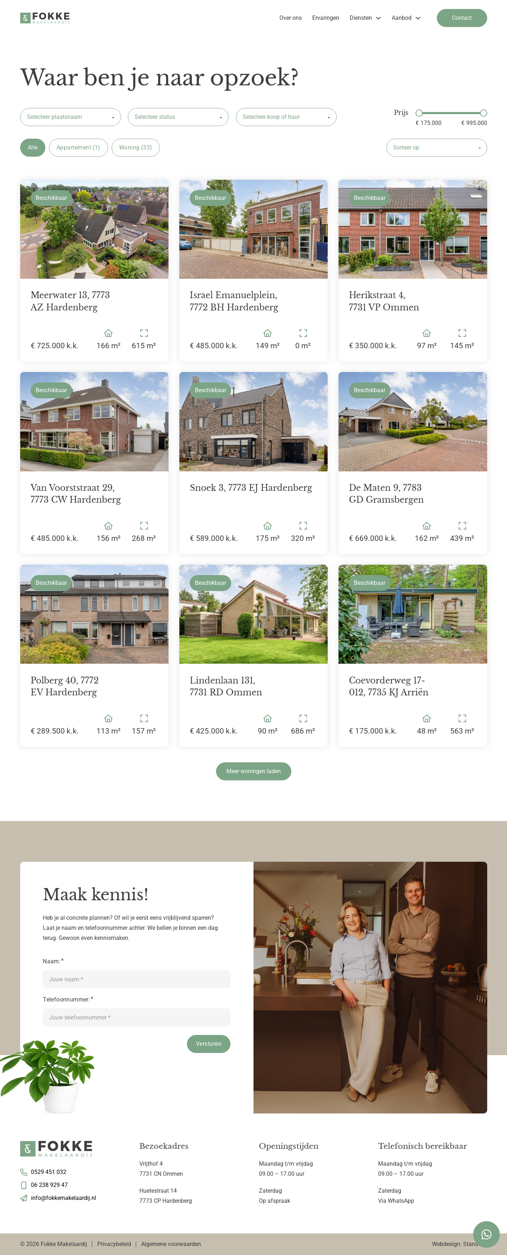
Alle (33, 147)
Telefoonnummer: (66, 1000)
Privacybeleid (114, 1244)
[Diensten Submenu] (378, 18)
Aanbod (402, 17)
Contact (462, 17)
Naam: (51, 961)
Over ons (290, 17)
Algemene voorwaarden (171, 1244)
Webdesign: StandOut (459, 1244)
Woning (135, 148)
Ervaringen (325, 17)
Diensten (361, 17)
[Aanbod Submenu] (418, 18)
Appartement (78, 148)
